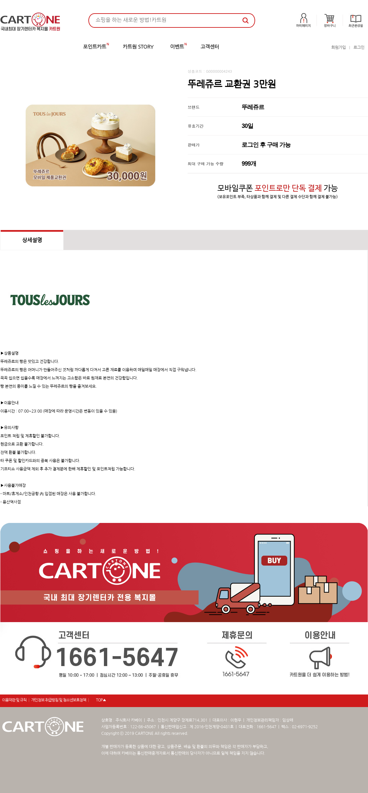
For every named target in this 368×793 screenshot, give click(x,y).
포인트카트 (94, 46)
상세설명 (32, 240)
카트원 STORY (138, 46)
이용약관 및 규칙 (14, 700)
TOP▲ (101, 700)
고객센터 (210, 46)
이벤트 (177, 46)
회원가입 (338, 48)
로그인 (358, 48)
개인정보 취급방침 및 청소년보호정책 (58, 700)
